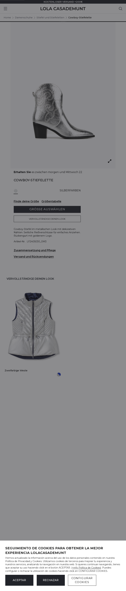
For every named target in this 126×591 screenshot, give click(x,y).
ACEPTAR (19, 580)
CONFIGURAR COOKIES (82, 580)
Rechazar (51, 580)
